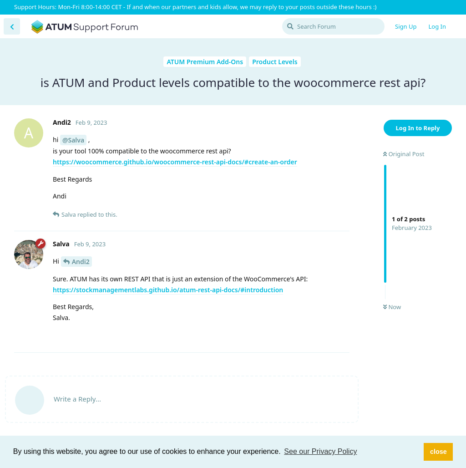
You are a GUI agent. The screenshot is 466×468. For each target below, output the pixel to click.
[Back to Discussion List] (12, 26)
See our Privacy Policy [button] (320, 451)
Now (392, 307)
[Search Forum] (333, 26)
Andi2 (81, 261)
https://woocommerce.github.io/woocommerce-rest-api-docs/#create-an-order (175, 162)
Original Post (403, 154)
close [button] (438, 451)
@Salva (73, 140)
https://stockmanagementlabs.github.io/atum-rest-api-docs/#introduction (168, 289)
